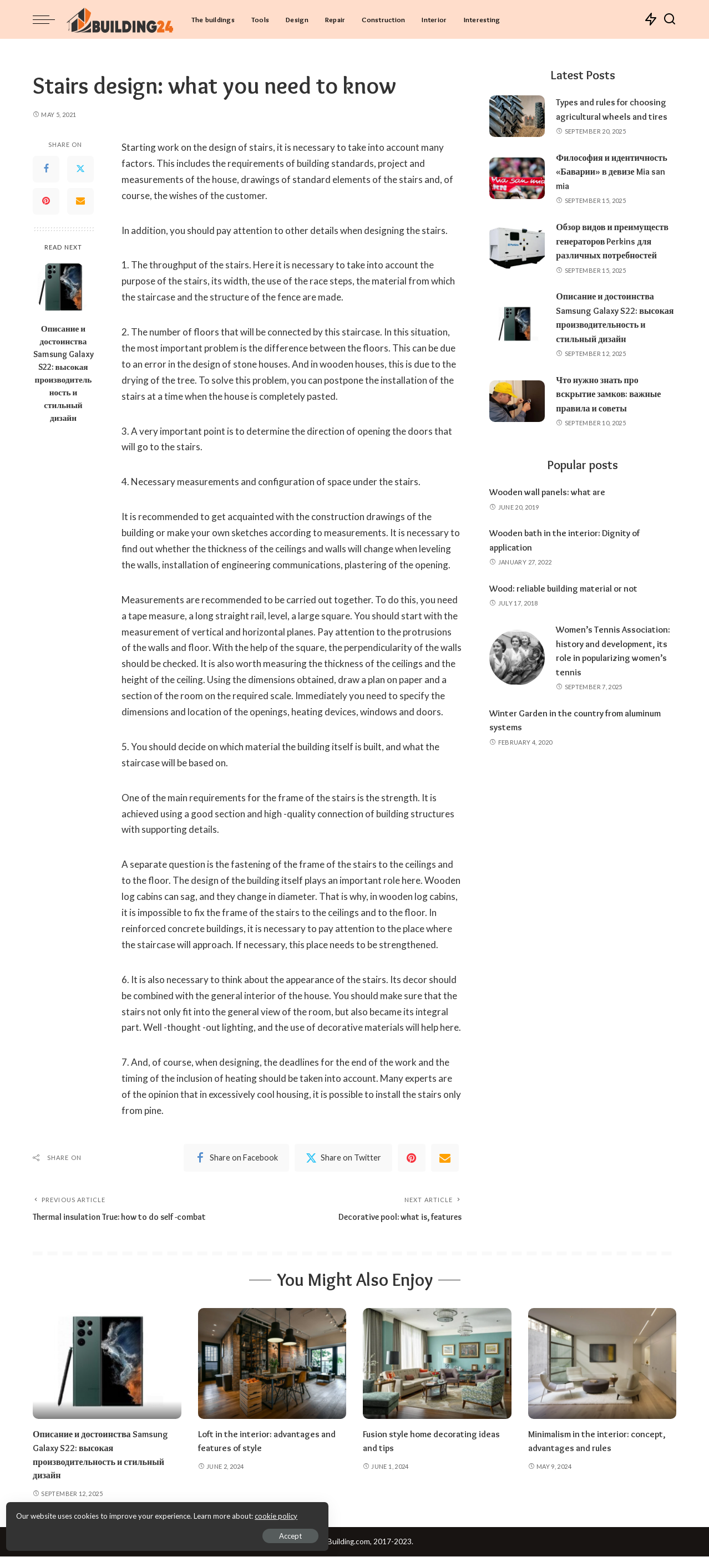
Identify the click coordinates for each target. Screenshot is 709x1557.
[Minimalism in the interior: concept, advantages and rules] (602, 1364)
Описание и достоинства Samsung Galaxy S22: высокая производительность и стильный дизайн (63, 373)
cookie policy (140, 1512)
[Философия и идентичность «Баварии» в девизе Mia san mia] (517, 178)
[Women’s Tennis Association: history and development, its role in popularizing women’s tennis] (517, 686)
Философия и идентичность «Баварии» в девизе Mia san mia (615, 171)
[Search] (669, 19)
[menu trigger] (49, 19)
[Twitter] (80, 169)
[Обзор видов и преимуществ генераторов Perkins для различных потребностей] (517, 255)
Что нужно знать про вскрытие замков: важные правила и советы (612, 422)
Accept (135, 1532)
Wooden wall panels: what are (550, 520)
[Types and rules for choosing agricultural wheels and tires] (517, 116)
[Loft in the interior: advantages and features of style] (272, 1364)
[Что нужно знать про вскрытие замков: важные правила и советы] (517, 429)
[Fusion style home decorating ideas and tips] (437, 1364)
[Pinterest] (46, 201)
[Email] (80, 201)
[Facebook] (46, 169)
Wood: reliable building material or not (568, 616)
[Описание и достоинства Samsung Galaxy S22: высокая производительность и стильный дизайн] (63, 288)
